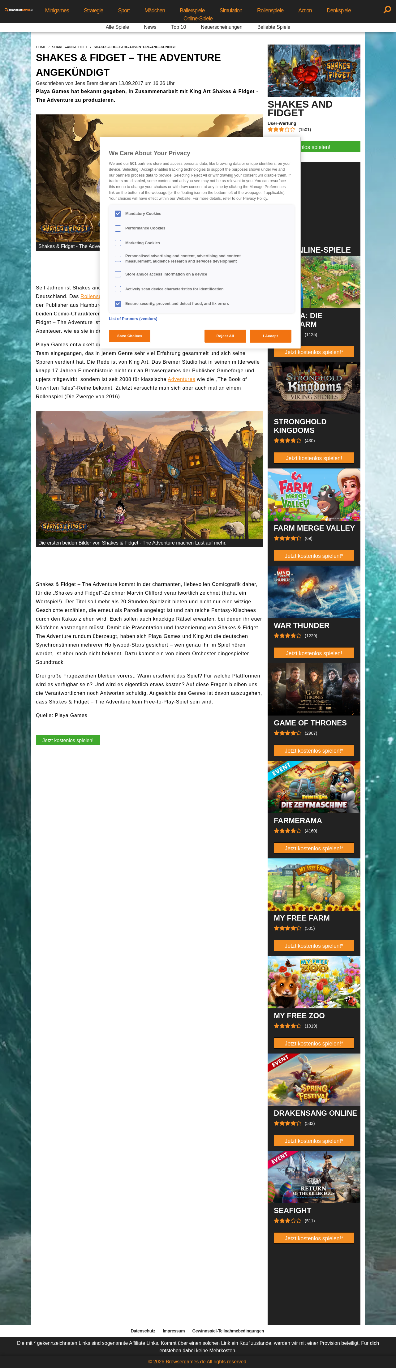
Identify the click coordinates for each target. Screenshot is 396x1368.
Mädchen (154, 10)
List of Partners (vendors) (133, 319)
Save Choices (129, 336)
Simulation (231, 10)
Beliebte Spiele (274, 27)
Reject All (225, 336)
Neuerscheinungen (221, 27)
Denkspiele (339, 10)
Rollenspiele (270, 10)
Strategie (93, 10)
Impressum (174, 1330)
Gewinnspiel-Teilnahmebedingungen (228, 1330)
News (150, 27)
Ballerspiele (192, 10)
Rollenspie (93, 296)
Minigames (57, 10)
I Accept (270, 336)
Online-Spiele (198, 18)
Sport (124, 10)
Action (305, 10)
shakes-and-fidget (70, 47)
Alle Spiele (117, 27)
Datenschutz (143, 1330)
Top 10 (178, 27)
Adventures (181, 379)
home (41, 47)
